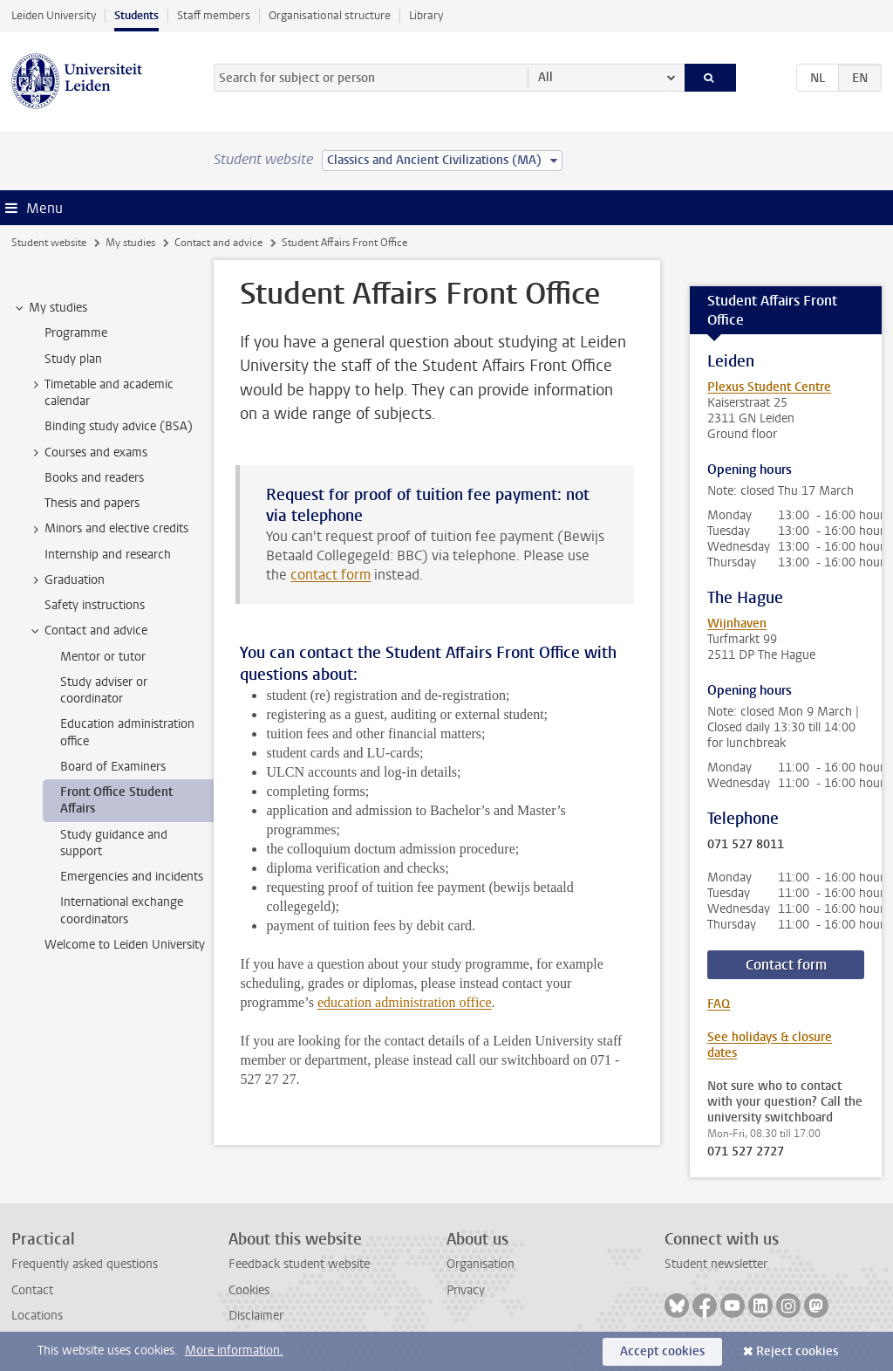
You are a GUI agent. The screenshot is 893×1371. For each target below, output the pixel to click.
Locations (37, 1315)
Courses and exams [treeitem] (87, 453)
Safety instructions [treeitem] (94, 605)
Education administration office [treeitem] (127, 732)
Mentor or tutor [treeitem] (103, 656)
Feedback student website (299, 1264)
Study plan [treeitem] (73, 359)
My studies (130, 243)
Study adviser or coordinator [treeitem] (103, 690)
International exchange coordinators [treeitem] (121, 910)
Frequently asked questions (84, 1264)
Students (136, 15)
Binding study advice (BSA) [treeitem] (118, 426)
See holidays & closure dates (769, 1045)
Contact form (786, 965)
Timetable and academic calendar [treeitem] (101, 392)
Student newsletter (716, 1264)
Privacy (465, 1290)
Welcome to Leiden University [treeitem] (124, 944)
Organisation (480, 1264)
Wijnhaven (737, 623)
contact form (330, 575)
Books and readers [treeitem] (94, 478)
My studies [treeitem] (49, 308)
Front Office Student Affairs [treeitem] (116, 800)
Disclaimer (255, 1315)
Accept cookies (662, 1351)
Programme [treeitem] (75, 333)
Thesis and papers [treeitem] (92, 503)
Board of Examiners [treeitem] (113, 766)
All (545, 77)
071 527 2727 (745, 1152)
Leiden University (53, 15)
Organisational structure (330, 15)
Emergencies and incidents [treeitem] (131, 876)
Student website (48, 243)
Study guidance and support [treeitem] (113, 843)
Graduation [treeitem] (66, 580)
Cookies (248, 1290)
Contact (32, 1290)
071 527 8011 (745, 845)
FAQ (718, 1004)
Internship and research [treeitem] (107, 554)
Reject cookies (797, 1351)
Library (426, 15)
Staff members (213, 15)
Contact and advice (218, 243)
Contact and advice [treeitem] (87, 631)
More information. (234, 1350)
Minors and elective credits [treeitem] (108, 529)
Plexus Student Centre (769, 387)
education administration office (404, 1002)
